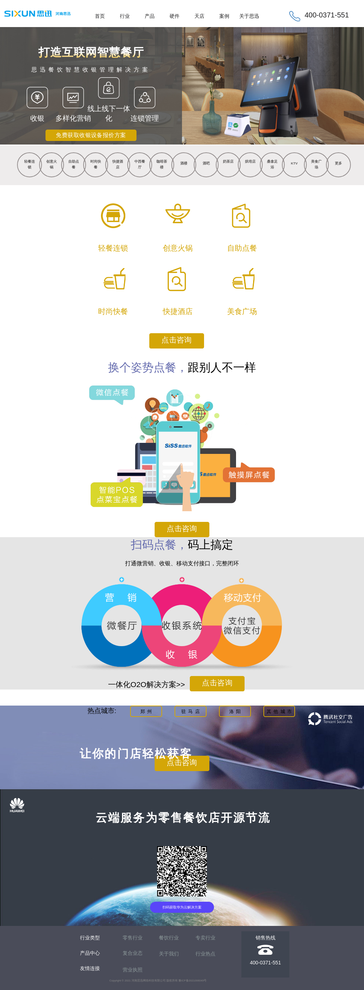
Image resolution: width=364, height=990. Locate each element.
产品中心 (90, 953)
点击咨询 (176, 340)
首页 (100, 16)
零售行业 (133, 938)
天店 (199, 16)
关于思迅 (249, 16)
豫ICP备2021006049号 (192, 980)
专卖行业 (205, 938)
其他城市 (280, 711)
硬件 (175, 16)
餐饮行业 (169, 938)
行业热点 (205, 954)
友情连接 (90, 968)
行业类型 (90, 938)
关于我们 (169, 954)
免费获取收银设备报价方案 (91, 135)
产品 (150, 16)
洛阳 (236, 711)
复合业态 (133, 953)
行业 (125, 16)
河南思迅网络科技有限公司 (149, 980)
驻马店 (191, 711)
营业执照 (133, 970)
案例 (224, 16)
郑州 (147, 711)
